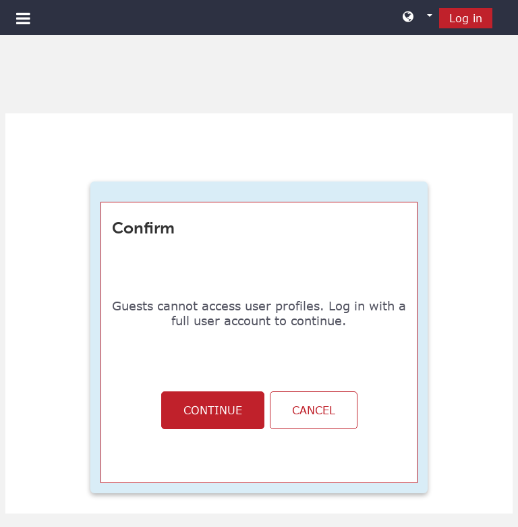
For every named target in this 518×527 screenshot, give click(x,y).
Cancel (313, 410)
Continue (212, 410)
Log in (465, 18)
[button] (417, 17)
